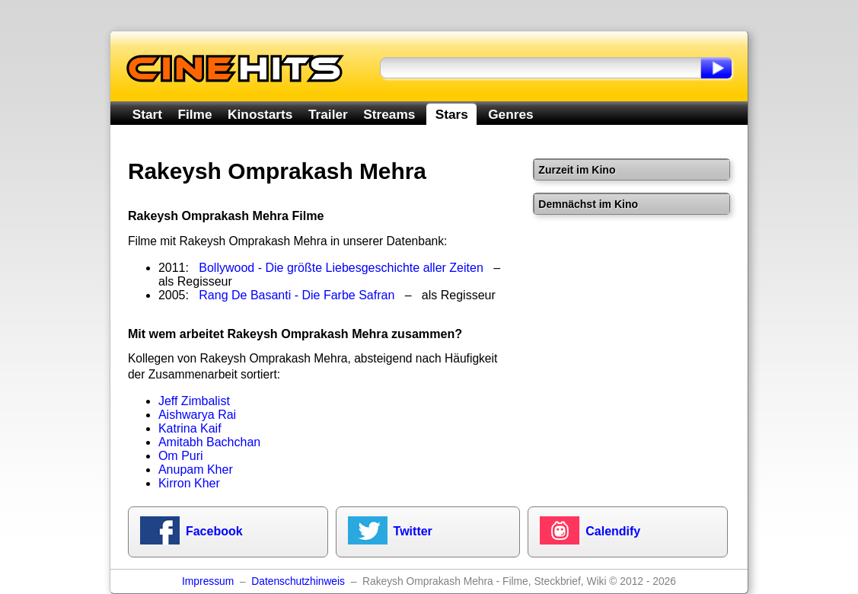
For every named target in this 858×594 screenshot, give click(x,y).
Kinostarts (260, 114)
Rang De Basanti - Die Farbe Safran (296, 295)
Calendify (612, 531)
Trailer (328, 114)
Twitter (413, 531)
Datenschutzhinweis (298, 581)
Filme (195, 114)
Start (147, 114)
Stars (451, 114)
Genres (510, 114)
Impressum (208, 581)
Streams (389, 114)
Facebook (214, 531)
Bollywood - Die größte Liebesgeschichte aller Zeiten (341, 267)
